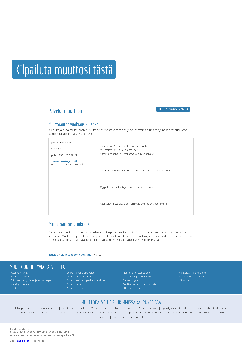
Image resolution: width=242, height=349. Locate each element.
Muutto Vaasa (206, 312)
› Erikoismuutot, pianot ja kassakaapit (30, 280)
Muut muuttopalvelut (161, 39)
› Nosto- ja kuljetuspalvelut (136, 272)
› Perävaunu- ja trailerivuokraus (139, 276)
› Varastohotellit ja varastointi (194, 276)
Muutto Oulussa (124, 308)
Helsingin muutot (23, 308)
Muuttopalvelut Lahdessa (211, 308)
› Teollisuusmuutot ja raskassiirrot (140, 284)
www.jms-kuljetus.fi (65, 161)
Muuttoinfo (227, 39)
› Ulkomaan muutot (132, 288)
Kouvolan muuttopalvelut (56, 312)
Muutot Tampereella (74, 308)
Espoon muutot (47, 308)
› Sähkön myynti (130, 280)
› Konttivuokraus (19, 288)
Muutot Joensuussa (110, 312)
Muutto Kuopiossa (26, 312)
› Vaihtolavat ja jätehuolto (192, 272)
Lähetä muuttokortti (207, 39)
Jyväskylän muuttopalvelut (177, 308)
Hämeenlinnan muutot (180, 312)
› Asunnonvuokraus (20, 276)
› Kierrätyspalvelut (20, 284)
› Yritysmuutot (185, 280)
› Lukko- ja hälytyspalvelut (80, 272)
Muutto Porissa (84, 312)
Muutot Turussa (147, 308)
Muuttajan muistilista (185, 39)
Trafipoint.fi (24, 340)
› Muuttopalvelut (75, 284)
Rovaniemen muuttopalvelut (129, 317)
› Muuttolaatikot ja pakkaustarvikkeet (86, 280)
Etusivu (53, 254)
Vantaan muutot (100, 308)
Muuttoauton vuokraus (75, 254)
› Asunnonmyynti (19, 272)
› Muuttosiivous (74, 288)
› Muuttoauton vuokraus (79, 276)
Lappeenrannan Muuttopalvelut (144, 312)
